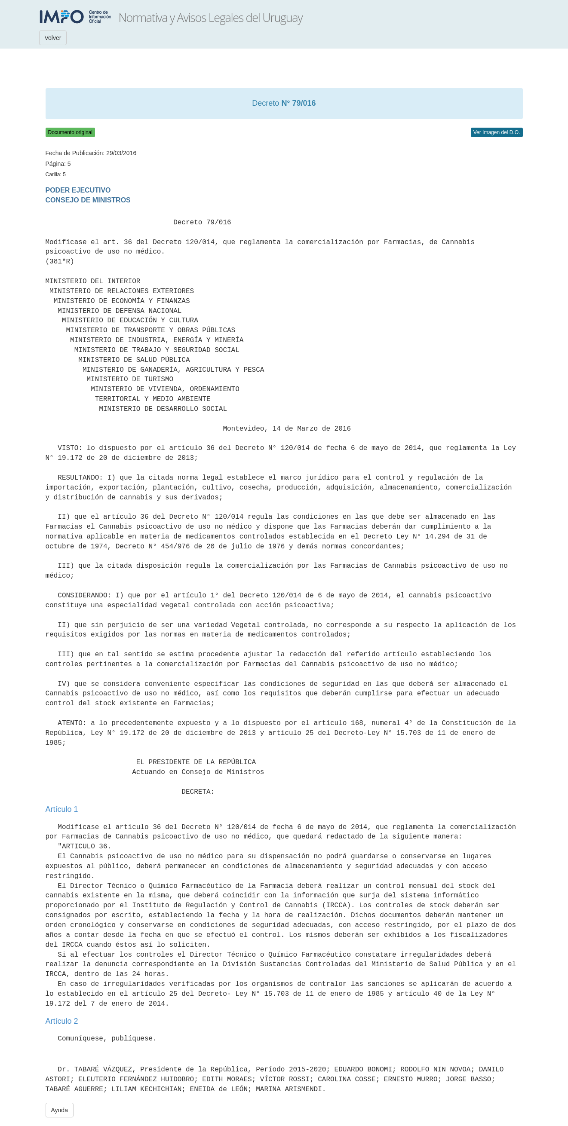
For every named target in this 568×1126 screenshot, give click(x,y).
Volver (53, 37)
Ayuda (59, 1110)
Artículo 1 (62, 809)
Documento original (70, 132)
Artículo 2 (62, 1021)
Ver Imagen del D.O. (496, 132)
